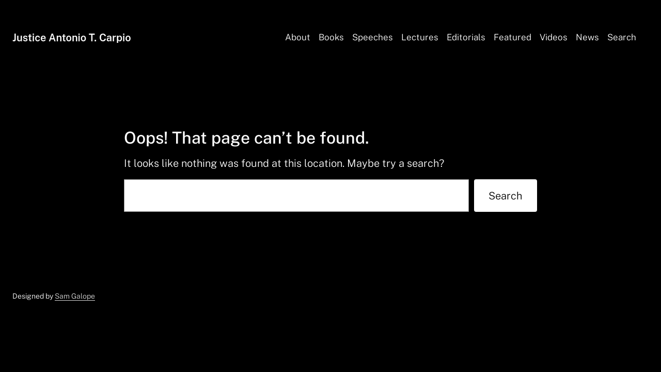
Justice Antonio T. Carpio (71, 38)
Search (505, 196)
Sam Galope (75, 296)
